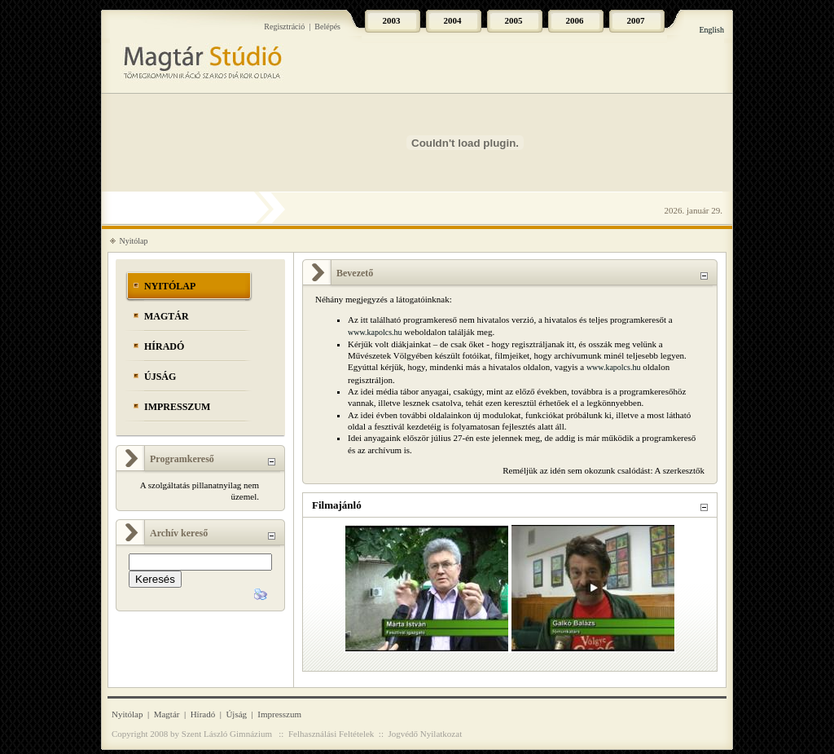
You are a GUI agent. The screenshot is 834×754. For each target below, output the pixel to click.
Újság (160, 376)
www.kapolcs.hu (375, 332)
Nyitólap (134, 240)
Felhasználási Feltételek (331, 734)
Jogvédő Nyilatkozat (425, 734)
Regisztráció (284, 26)
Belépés (327, 26)
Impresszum (177, 406)
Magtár (166, 316)
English (711, 29)
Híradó (164, 346)
